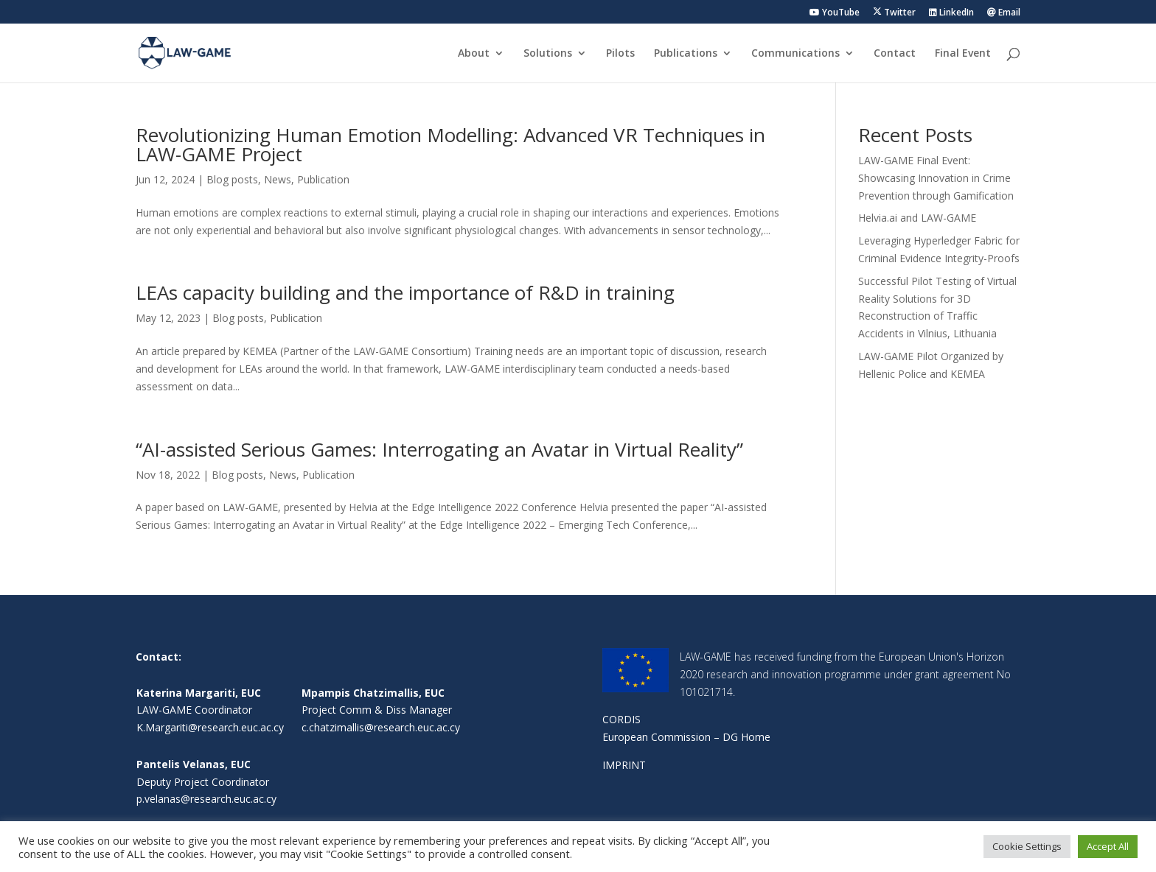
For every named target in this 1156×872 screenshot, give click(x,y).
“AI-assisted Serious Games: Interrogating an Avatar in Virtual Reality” (439, 449)
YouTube (834, 13)
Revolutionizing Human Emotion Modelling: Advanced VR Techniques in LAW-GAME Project (450, 144)
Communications (795, 54)
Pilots (620, 54)
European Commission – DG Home (686, 737)
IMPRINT (624, 765)
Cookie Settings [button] (1027, 846)
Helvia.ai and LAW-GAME (917, 218)
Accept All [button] (1108, 846)
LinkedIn (951, 13)
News (277, 179)
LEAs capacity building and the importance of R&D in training (405, 292)
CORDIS (621, 719)
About (474, 54)
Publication (323, 179)
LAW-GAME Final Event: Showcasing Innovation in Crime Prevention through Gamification (936, 178)
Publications (685, 54)
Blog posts (232, 179)
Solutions (547, 54)
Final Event (963, 54)
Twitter (894, 12)
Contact (895, 54)
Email (1003, 13)
